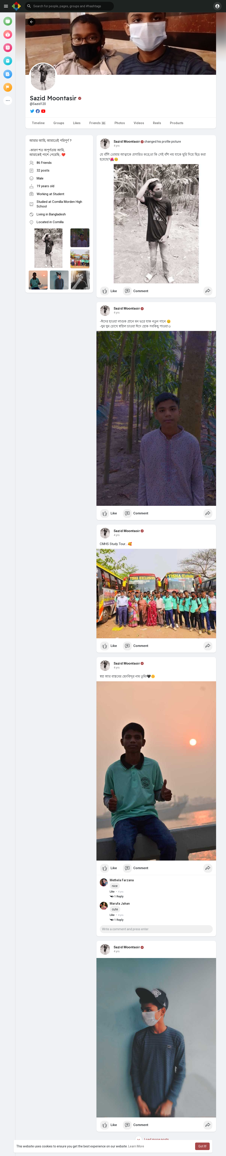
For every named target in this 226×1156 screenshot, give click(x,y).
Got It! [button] (202, 1146)
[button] (69, 6)
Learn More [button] (136, 1146)
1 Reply (116, 896)
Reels (157, 123)
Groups (58, 123)
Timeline (38, 123)
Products (176, 123)
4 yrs (117, 145)
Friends (97, 123)
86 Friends (44, 163)
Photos (120, 123)
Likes (77, 123)
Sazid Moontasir (127, 142)
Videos (139, 123)
